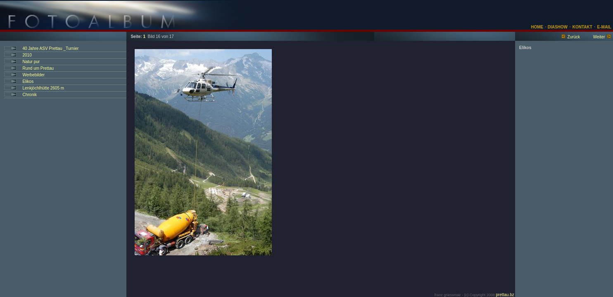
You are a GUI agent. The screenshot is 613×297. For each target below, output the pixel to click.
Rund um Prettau (38, 68)
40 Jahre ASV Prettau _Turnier (50, 48)
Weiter (599, 37)
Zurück (573, 37)
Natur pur (31, 61)
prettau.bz (505, 294)
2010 (26, 55)
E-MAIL (604, 27)
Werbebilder (33, 75)
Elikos (27, 81)
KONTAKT (582, 27)
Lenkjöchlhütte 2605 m (43, 88)
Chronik (29, 94)
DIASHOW (557, 27)
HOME (537, 27)
